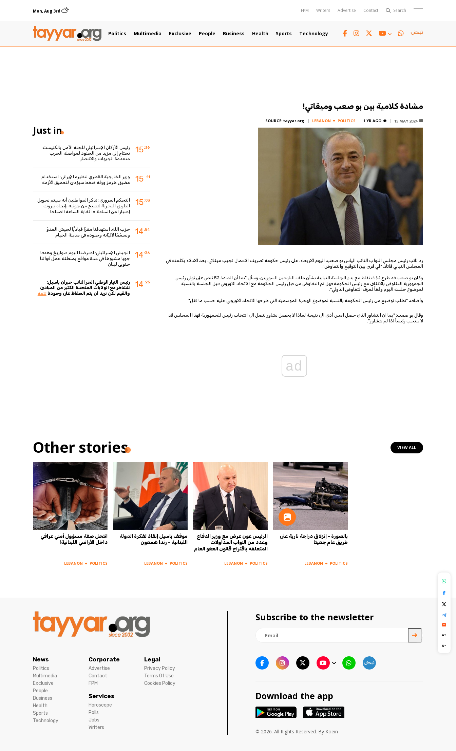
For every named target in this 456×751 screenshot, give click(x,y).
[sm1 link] (416, 34)
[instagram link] (356, 33)
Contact (370, 10)
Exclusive (180, 34)
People (207, 34)
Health (260, 34)
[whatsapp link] (401, 33)
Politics (117, 34)
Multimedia (148, 34)
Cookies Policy (159, 683)
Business (234, 34)
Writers (323, 10)
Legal (152, 659)
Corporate (104, 659)
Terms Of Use (159, 676)
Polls (94, 712)
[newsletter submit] (414, 635)
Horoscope (100, 705)
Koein (331, 731)
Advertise (347, 10)
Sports (284, 34)
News (41, 659)
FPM (305, 10)
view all (406, 447)
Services (101, 696)
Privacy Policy (159, 668)
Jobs (94, 720)
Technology (313, 34)
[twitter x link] (369, 33)
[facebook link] (345, 33)
